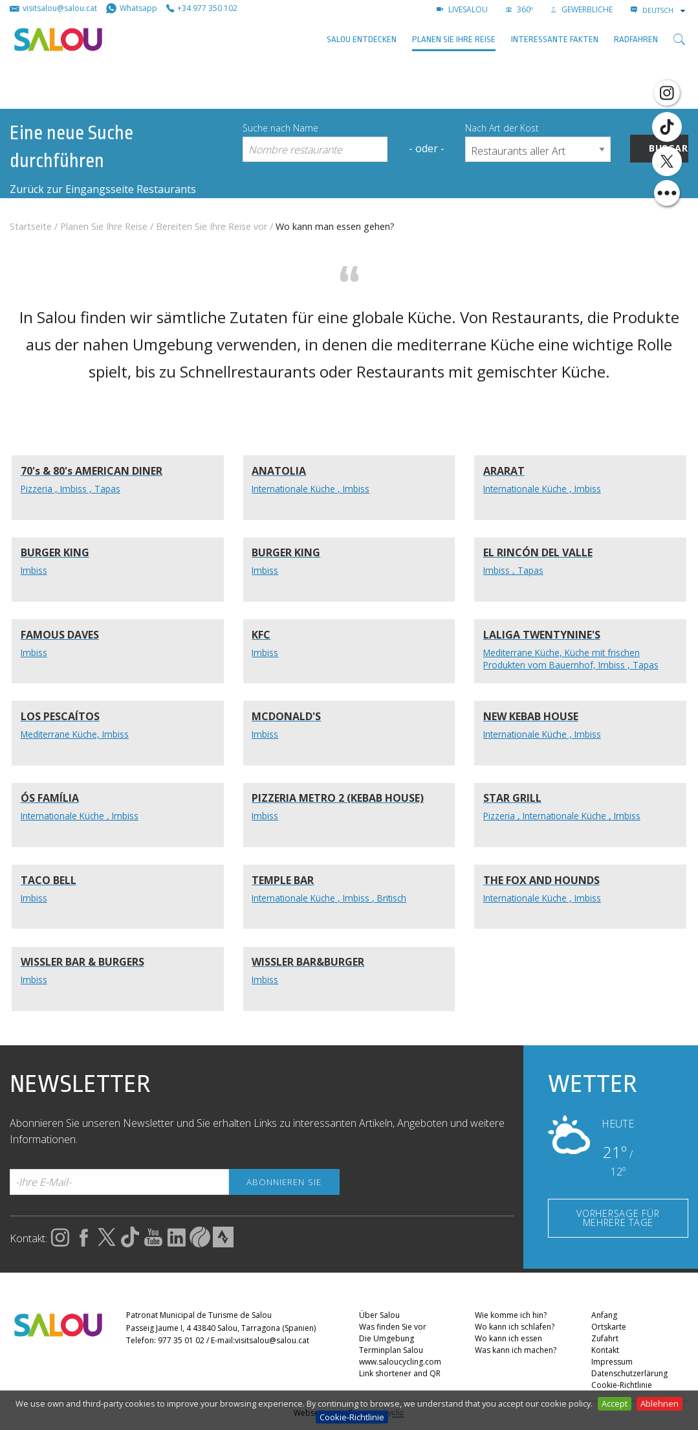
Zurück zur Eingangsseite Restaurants (103, 189)
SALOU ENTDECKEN (362, 39)
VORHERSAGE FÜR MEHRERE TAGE (617, 1218)
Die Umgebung (386, 1339)
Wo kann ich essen (508, 1339)
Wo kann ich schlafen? (514, 1327)
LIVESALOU (462, 9)
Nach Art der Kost (502, 128)
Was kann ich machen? (515, 1350)
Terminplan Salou (391, 1350)
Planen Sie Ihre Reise (454, 39)
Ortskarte (608, 1327)
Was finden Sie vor (392, 1327)
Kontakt (605, 1350)
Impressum (612, 1362)
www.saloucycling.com (400, 1362)
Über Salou (379, 1315)
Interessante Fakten (554, 39)
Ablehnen (659, 1403)
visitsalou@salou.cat (272, 1340)
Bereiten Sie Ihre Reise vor (211, 226)
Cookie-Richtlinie (352, 1417)
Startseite (31, 226)
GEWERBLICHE (582, 9)
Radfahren (636, 39)
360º (519, 9)
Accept (614, 1403)
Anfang (604, 1315)
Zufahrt (604, 1339)
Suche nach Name (280, 128)
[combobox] (665, 10)
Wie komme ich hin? (511, 1315)
